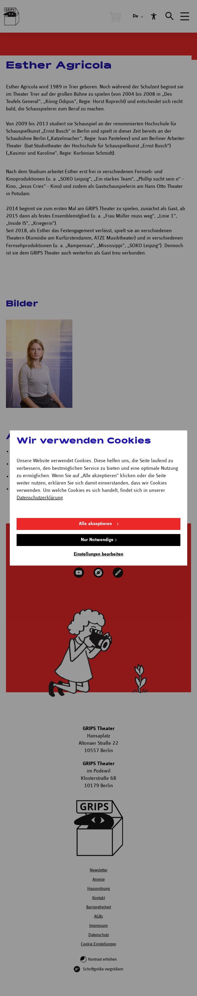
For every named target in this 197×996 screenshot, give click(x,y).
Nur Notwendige (97, 540)
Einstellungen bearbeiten (98, 554)
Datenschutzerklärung (40, 498)
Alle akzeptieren (95, 524)
